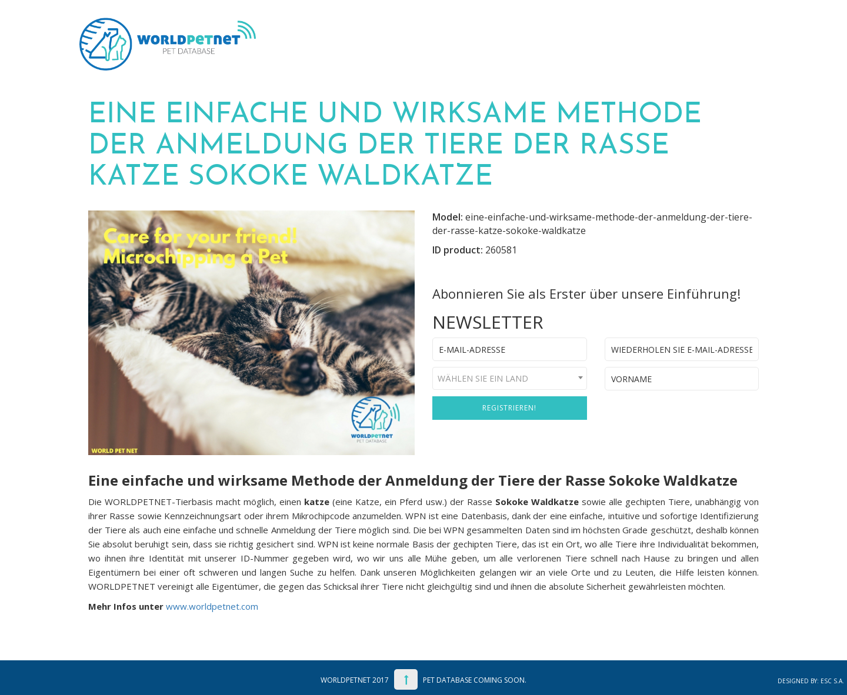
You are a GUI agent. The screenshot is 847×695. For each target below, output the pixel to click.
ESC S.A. (832, 681)
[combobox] (509, 378)
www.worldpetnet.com (212, 606)
